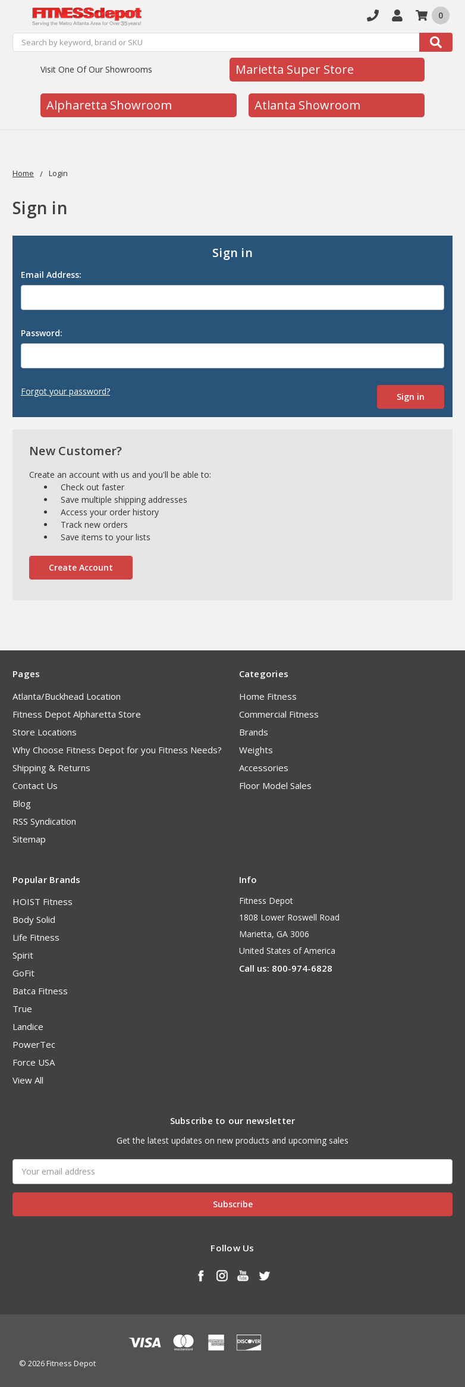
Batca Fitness (40, 991)
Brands (253, 732)
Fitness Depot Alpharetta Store (76, 714)
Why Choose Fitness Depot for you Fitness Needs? (117, 750)
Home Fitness (268, 696)
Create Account (81, 567)
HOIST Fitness (42, 901)
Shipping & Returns (51, 768)
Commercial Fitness (279, 714)
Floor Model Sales (275, 785)
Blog (21, 803)
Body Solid (33, 919)
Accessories (263, 768)
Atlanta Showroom (307, 105)
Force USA (33, 1062)
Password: (41, 333)
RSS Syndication (44, 821)
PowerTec (33, 1044)
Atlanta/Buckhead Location (66, 696)
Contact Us (35, 785)
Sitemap (29, 839)
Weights (256, 750)
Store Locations (44, 732)
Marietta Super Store (294, 69)
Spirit (22, 955)
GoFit (23, 973)
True (22, 1009)
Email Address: (51, 274)
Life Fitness (35, 937)
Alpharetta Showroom (109, 105)
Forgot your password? (65, 391)
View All (27, 1080)
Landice (27, 1026)
